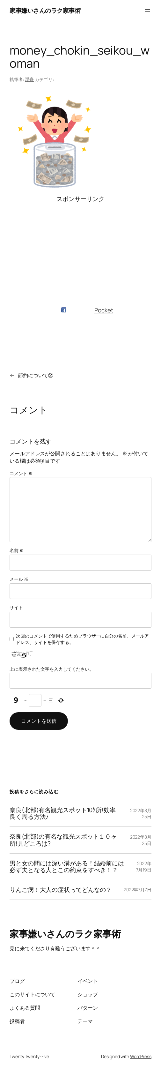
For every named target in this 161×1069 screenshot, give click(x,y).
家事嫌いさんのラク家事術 (45, 10)
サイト (16, 607)
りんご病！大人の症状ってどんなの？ (61, 889)
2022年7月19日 (144, 866)
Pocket (103, 310)
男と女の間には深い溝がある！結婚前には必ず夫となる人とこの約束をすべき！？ (67, 866)
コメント (21, 473)
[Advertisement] (80, 247)
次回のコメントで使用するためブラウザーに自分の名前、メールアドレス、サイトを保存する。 (82, 639)
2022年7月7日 (137, 889)
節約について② (35, 375)
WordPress (140, 1056)
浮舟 (29, 79)
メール (19, 579)
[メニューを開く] (147, 10)
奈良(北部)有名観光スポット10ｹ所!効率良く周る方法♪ (63, 813)
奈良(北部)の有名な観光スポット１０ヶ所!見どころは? (63, 840)
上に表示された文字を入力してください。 (52, 669)
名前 (17, 550)
